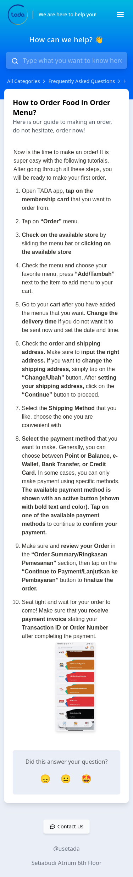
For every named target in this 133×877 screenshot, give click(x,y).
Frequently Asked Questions (81, 81)
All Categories (23, 81)
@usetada (66, 849)
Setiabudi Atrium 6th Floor (67, 863)
